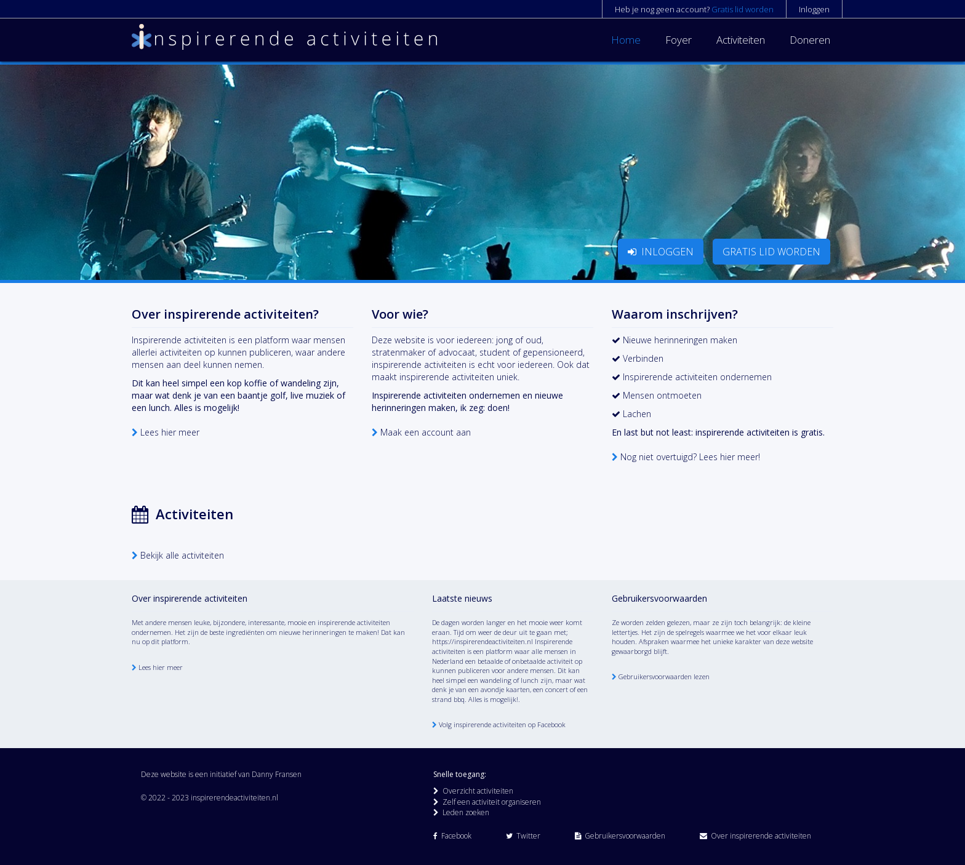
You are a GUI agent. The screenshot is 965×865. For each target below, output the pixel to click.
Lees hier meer (165, 432)
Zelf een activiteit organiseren (487, 802)
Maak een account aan (421, 432)
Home (626, 40)
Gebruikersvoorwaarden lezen (661, 676)
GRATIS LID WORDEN (771, 251)
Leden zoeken (461, 812)
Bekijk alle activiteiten (178, 555)
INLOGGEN (661, 251)
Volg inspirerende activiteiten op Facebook (499, 724)
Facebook (452, 836)
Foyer (678, 40)
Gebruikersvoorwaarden (620, 836)
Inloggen (814, 9)
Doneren (810, 40)
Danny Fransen (277, 774)
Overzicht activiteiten (473, 791)
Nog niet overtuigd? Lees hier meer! (686, 457)
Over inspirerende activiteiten (755, 836)
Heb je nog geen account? (694, 9)
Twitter (523, 836)
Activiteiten (740, 40)
